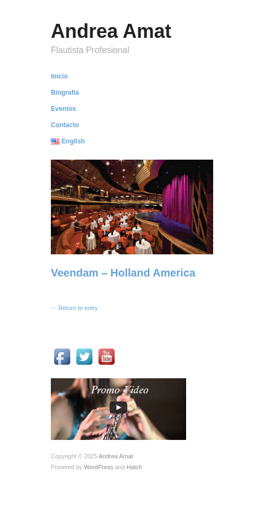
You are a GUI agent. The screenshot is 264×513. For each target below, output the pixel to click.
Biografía (65, 92)
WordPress (98, 467)
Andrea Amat (111, 31)
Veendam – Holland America (123, 273)
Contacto (65, 125)
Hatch (134, 467)
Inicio (59, 76)
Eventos (63, 109)
